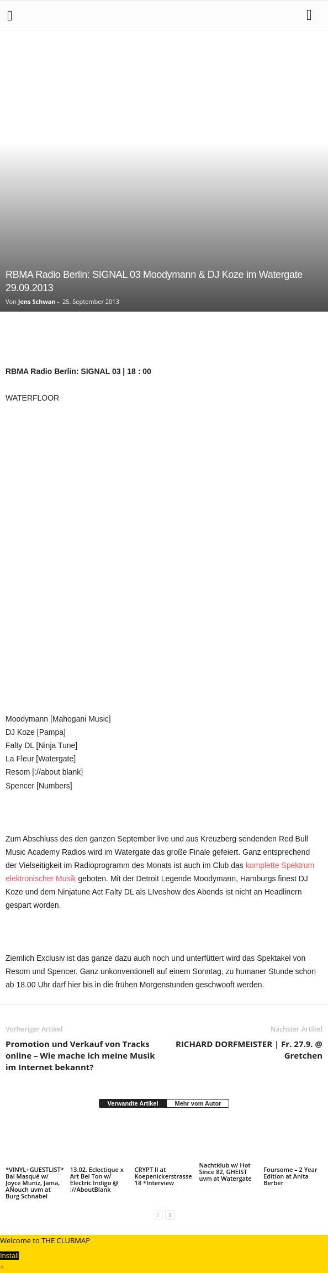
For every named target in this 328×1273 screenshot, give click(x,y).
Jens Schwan (37, 301)
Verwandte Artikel (133, 1103)
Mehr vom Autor (197, 1103)
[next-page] (169, 1215)
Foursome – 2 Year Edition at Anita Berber (290, 1176)
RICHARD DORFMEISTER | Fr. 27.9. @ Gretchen (249, 1049)
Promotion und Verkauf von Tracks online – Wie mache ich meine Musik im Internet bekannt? (80, 1055)
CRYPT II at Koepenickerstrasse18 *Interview (163, 1176)
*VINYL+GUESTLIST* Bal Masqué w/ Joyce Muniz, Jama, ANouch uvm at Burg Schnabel (35, 1182)
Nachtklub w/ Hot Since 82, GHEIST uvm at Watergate (225, 1171)
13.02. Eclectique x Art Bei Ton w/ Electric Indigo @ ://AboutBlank (97, 1179)
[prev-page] (158, 1215)
